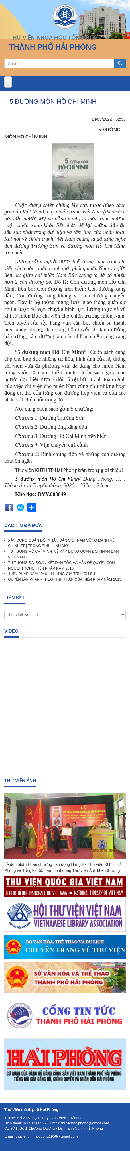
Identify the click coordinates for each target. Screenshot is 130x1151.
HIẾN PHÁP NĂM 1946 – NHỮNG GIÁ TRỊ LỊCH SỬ (51, 574)
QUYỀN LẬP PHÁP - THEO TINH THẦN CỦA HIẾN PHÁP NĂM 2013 (64, 579)
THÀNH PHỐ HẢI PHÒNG (53, 47)
